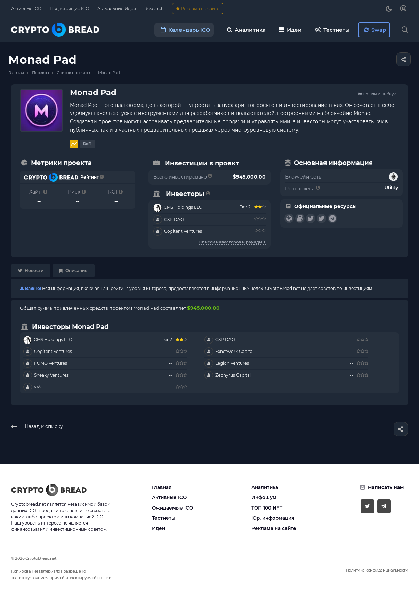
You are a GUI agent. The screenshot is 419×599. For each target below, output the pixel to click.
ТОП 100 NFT (266, 508)
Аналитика (264, 487)
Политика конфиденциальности (377, 570)
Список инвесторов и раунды (232, 241)
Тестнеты (163, 518)
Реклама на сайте (273, 528)
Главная (161, 487)
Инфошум (263, 497)
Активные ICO (169, 497)
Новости (30, 270)
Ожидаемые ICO (172, 508)
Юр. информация (272, 518)
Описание (73, 270)
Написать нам (386, 487)
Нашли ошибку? (377, 94)
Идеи (158, 528)
